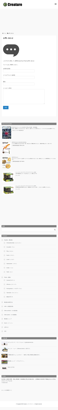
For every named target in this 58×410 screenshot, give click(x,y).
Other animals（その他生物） (11, 313)
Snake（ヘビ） (10, 270)
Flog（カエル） (10, 254)
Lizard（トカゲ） (10, 262)
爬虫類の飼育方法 (8, 305)
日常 (5, 334)
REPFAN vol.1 (15, 160)
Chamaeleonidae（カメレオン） (14, 245)
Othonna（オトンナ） (11, 287)
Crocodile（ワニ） (10, 250)
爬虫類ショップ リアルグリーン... (16, 364)
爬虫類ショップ (8, 321)
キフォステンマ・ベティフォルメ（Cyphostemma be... (21, 345)
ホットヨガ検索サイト (7, 393)
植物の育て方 (9, 299)
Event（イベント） (8, 326)
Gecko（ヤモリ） (10, 258)
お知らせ (6, 330)
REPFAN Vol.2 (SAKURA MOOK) (19, 145)
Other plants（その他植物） (10, 317)
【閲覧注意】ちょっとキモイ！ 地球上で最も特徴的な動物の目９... (24, 357)
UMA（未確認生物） (9, 309)
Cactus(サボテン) (10, 283)
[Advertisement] (29, 20)
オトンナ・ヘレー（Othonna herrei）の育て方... (19, 351)
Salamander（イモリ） (11, 266)
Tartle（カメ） (9, 275)
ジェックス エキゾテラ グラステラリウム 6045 (25, 188)
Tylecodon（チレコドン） (12, 295)
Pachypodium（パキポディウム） (14, 291)
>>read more (5, 385)
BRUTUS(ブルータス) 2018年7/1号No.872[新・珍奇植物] (24, 130)
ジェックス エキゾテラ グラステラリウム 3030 (25, 175)
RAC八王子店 (11, 370)
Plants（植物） (7, 280)
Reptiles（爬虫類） (8, 243)
